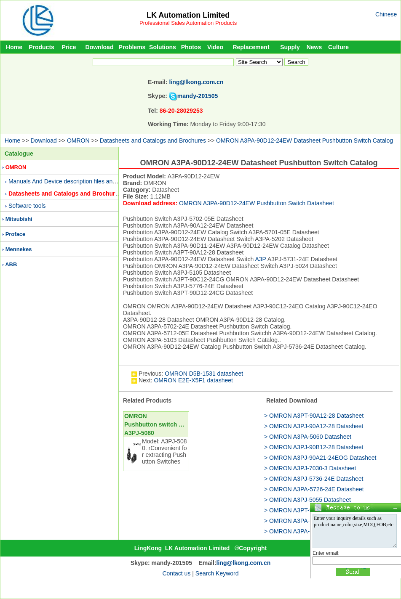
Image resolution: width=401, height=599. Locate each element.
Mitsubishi (18, 219)
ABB (11, 264)
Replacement (251, 47)
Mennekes (18, 249)
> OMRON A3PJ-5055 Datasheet (307, 499)
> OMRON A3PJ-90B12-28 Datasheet (313, 447)
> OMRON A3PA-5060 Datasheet (307, 436)
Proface (15, 234)
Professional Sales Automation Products (188, 23)
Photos (191, 47)
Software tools (27, 205)
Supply (290, 47)
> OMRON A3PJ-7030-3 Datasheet (310, 468)
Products (41, 47)
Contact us (176, 573)
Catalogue (19, 153)
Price (68, 47)
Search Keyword (217, 573)
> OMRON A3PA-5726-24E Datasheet (314, 489)
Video (215, 47)
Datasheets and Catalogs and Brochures (153, 140)
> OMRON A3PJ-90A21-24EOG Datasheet (320, 457)
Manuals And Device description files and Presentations (81, 181)
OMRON (78, 140)
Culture (338, 47)
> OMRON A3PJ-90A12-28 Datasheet (313, 426)
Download (100, 47)
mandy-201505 (197, 96)
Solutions (162, 47)
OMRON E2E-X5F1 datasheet (193, 380)
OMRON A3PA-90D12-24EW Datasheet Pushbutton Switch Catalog (304, 140)
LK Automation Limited (188, 15)
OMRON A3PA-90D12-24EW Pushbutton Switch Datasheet (256, 203)
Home (14, 47)
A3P (260, 259)
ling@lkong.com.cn (196, 82)
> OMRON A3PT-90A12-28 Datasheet (314, 415)
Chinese (386, 14)
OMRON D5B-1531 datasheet (204, 373)
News (314, 47)
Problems (132, 47)
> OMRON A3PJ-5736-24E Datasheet (313, 478)
